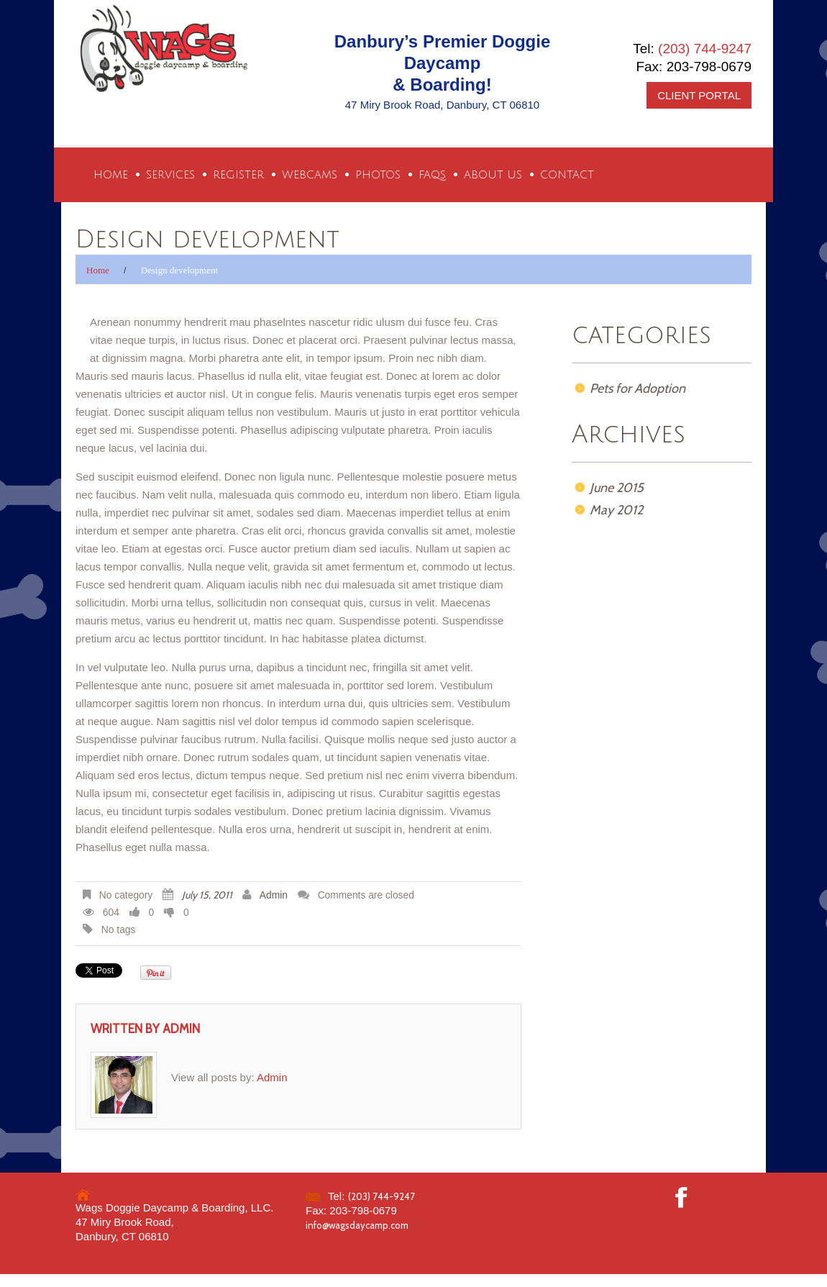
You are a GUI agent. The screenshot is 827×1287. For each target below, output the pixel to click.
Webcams (309, 175)
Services (170, 175)
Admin (274, 895)
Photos (378, 175)
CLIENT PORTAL (699, 95)
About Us (493, 175)
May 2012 (616, 510)
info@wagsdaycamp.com (357, 1225)
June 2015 (617, 488)
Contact (567, 175)
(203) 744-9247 (704, 48)
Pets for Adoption (637, 388)
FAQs (432, 175)
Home (110, 175)
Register (238, 175)
